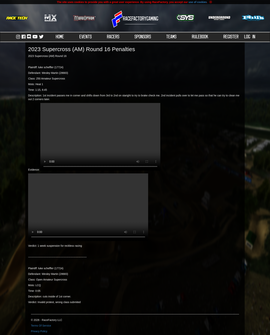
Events (86, 37)
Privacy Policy (39, 331)
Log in (249, 37)
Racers (113, 37)
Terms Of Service (41, 325)
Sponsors (143, 37)
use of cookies (198, 2)
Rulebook (200, 37)
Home (60, 37)
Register (231, 37)
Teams (171, 37)
